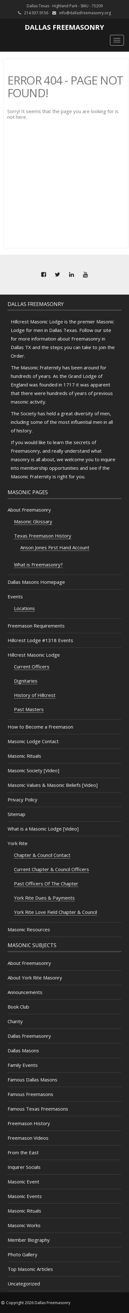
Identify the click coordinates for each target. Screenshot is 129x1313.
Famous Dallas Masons (32, 1079)
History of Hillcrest (34, 695)
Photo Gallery (22, 1254)
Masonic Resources (29, 929)
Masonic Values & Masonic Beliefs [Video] (53, 785)
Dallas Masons (23, 1050)
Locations (24, 608)
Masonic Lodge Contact (33, 741)
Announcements (25, 992)
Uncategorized (24, 1283)
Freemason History (29, 1123)
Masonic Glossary (33, 521)
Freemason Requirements (36, 625)
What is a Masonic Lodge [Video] (43, 828)
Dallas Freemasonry (64, 27)
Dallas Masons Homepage (36, 582)
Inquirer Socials (24, 1167)
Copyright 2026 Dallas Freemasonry (38, 1302)
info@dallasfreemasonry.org (85, 13)
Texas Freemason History (42, 535)
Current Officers (31, 666)
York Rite (18, 843)
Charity (15, 1021)
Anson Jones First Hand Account (54, 547)
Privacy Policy (22, 799)
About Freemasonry (29, 510)
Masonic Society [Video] (33, 770)
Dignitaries (25, 681)
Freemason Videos (28, 1138)
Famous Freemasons (30, 1094)
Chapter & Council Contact (42, 855)
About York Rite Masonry (35, 977)
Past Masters (29, 709)
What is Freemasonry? (38, 564)
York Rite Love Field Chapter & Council (55, 912)
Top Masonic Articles (30, 1269)
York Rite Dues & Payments (44, 898)
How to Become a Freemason (40, 726)
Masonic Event (23, 1181)
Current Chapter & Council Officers (51, 869)
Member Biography (29, 1240)
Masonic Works (24, 1225)
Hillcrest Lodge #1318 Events (40, 640)
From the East (23, 1152)
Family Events (23, 1065)
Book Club (18, 1007)
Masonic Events (25, 1196)
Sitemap (16, 814)
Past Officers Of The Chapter (46, 883)
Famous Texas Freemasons (38, 1109)
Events (15, 596)
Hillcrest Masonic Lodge (34, 655)
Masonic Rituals (24, 756)
